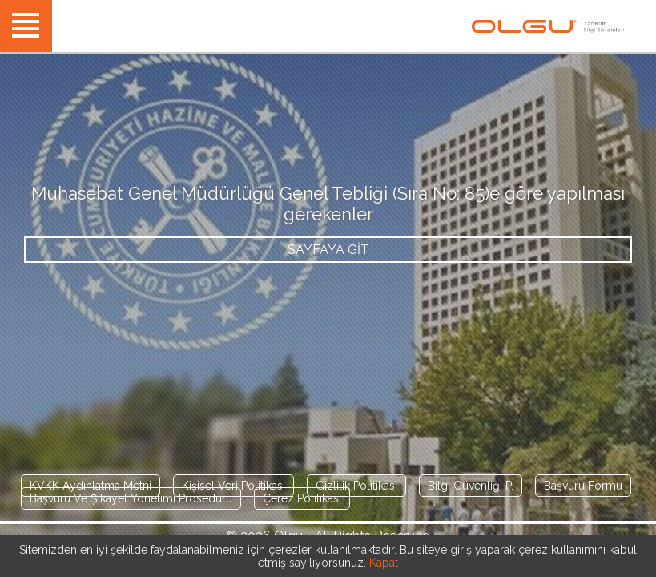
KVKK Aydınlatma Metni (90, 485)
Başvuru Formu (583, 485)
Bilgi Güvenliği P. (470, 485)
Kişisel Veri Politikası (233, 485)
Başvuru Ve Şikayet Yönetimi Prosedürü (131, 498)
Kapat (383, 562)
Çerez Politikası (302, 498)
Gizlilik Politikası (356, 485)
